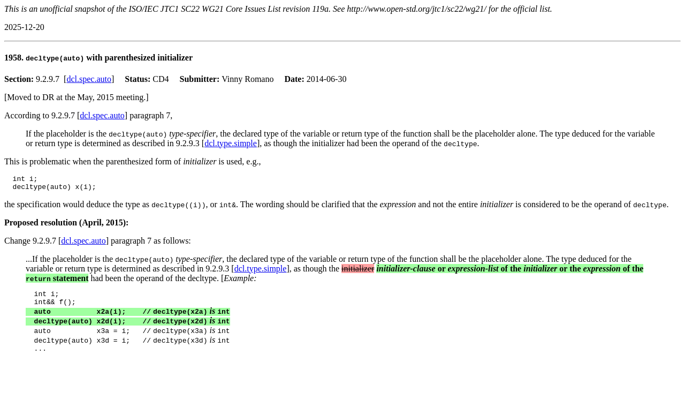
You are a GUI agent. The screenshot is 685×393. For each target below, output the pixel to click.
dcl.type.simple (230, 143)
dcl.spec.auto (88, 79)
